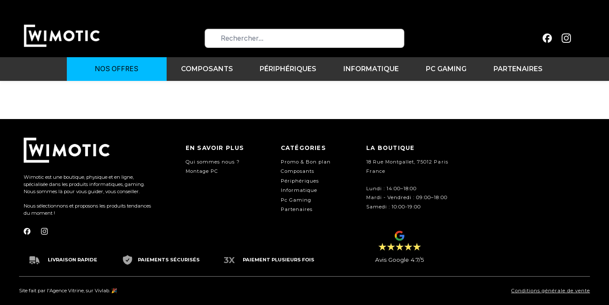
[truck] (34, 259)
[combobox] (305, 38)
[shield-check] (127, 259)
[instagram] (566, 38)
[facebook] (547, 38)
